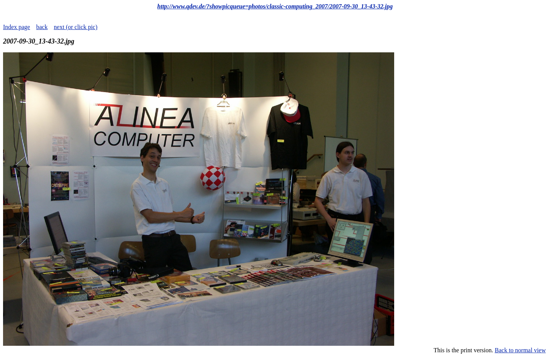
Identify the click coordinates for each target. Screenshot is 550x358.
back (42, 27)
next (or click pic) (75, 27)
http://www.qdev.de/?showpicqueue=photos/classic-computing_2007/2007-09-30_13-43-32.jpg (275, 6)
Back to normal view (520, 350)
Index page (16, 27)
